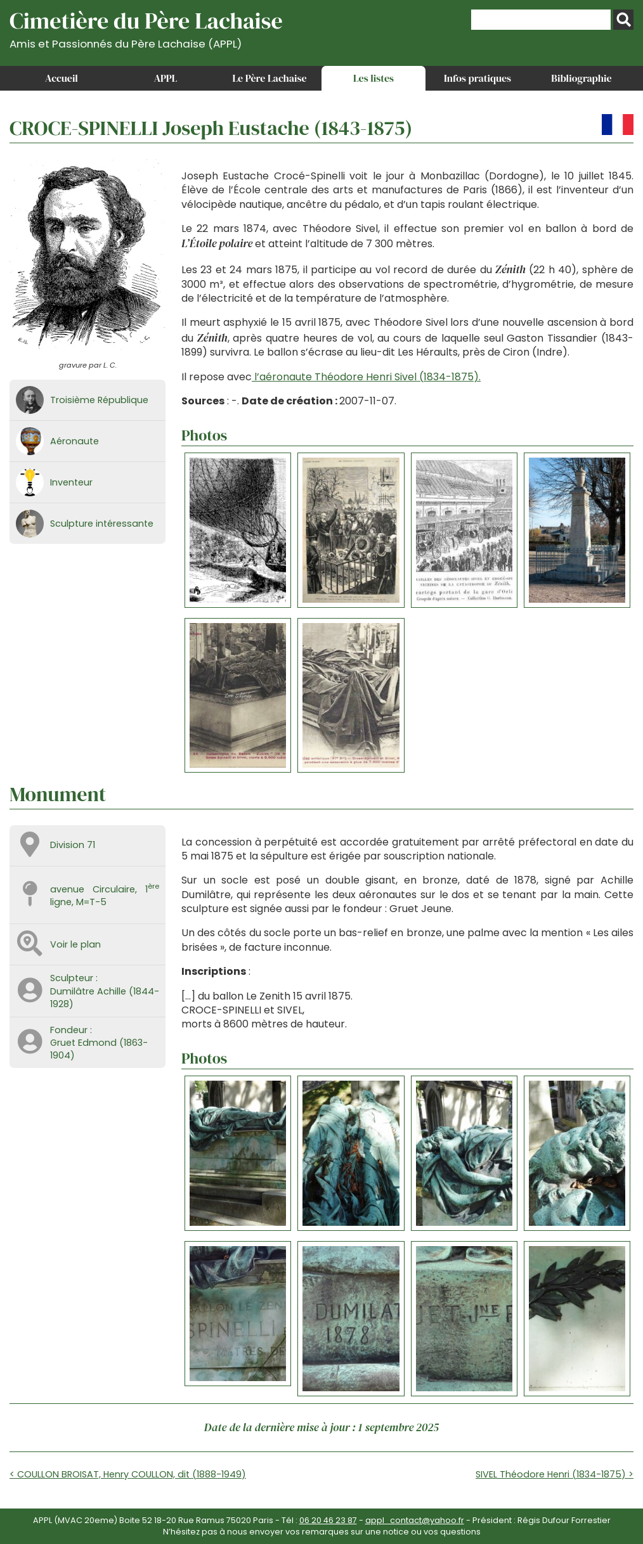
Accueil (61, 78)
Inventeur (71, 482)
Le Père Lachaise (269, 78)
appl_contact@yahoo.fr (414, 1520)
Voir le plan (75, 944)
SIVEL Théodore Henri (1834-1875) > (554, 1474)
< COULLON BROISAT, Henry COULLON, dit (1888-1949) (128, 1474)
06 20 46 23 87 (328, 1520)
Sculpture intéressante (101, 523)
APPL (166, 78)
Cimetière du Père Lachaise (146, 27)
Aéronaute (74, 441)
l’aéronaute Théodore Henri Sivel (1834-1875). (366, 377)
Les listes (373, 78)
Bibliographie (581, 78)
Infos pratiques (477, 78)
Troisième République (99, 400)
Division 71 (72, 845)
